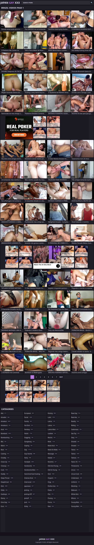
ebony (5, 498)
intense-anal (30, 478)
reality (75, 421)
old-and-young (55, 465)
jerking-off (29, 494)
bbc (4, 441)
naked (52, 457)
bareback (6, 433)
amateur (6, 421)
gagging (29, 437)
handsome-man (31, 470)
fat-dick (28, 425)
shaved (75, 441)
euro (4, 506)
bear (4, 449)
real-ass (76, 417)
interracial (30, 482)
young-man (77, 502)
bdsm (4, 445)
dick (4, 486)
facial (28, 417)
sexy (74, 437)
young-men (77, 506)
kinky (27, 506)
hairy (27, 457)
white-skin (76, 494)
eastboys (5, 494)
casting (5, 453)
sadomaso (76, 429)
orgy (51, 482)
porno (51, 502)
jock (27, 502)
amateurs (6, 425)
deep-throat (7, 478)
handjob (29, 461)
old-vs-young (54, 470)
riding (75, 425)
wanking (76, 486)
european (29, 413)
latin (51, 417)
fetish (28, 433)
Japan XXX (10, 2)
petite (51, 490)
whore (75, 498)
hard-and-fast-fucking (34, 474)
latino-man (53, 429)
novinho (52, 461)
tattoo (75, 453)
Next (61, 377)
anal (4, 429)
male (51, 441)
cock (4, 470)
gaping (28, 445)
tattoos (75, 457)
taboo (75, 449)
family (28, 421)
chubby (5, 457)
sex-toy (75, 433)
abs (4, 413)
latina (51, 421)
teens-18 (76, 461)
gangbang (29, 441)
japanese (29, 486)
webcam (76, 490)
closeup (5, 465)
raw (51, 506)
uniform (75, 482)
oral (51, 474)
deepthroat (6, 482)
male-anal (53, 445)
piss (51, 494)
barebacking (7, 437)
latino (52, 425)
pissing (52, 498)
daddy (5, 474)
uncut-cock (77, 474)
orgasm (52, 478)
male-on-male (54, 449)
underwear (76, 478)
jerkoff (28, 498)
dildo (4, 490)
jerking (28, 490)
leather (52, 433)
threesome (76, 465)
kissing (52, 413)
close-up (5, 461)
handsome (29, 465)
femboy (28, 429)
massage (52, 453)
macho (52, 437)
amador (5, 417)
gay (28, 449)
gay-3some (30, 453)
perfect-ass (53, 486)
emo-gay (5, 502)
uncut (75, 470)
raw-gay (76, 413)
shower (75, 445)
